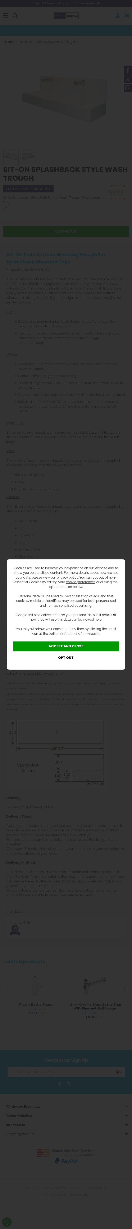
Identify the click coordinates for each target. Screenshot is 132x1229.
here (98, 619)
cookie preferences (80, 582)
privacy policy (67, 577)
